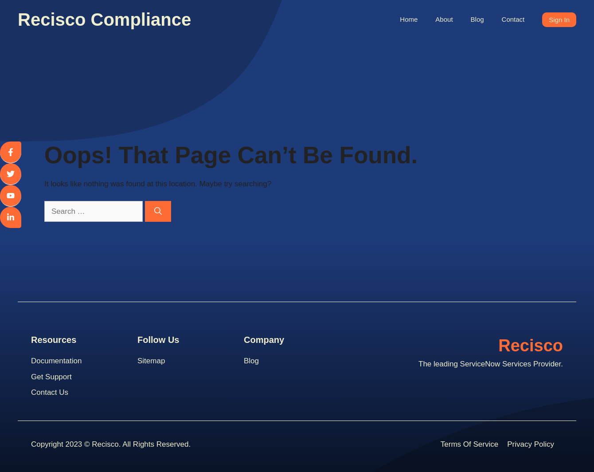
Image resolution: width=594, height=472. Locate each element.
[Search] (158, 211)
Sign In (559, 20)
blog (251, 361)
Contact (513, 19)
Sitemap (151, 361)
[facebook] (10, 152)
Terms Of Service (469, 444)
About (444, 19)
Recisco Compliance (104, 19)
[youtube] (10, 196)
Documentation (56, 361)
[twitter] (10, 174)
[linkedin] (10, 217)
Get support (51, 377)
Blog (477, 19)
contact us (49, 392)
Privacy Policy (530, 444)
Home (409, 19)
